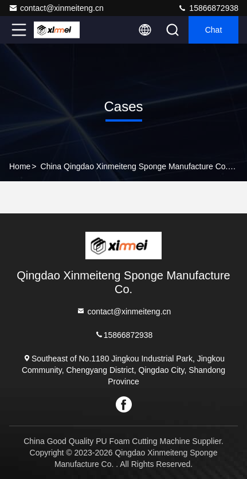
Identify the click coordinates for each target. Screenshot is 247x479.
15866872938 (208, 8)
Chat (213, 29)
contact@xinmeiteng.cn (56, 8)
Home (19, 166)
